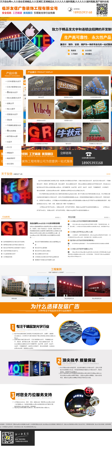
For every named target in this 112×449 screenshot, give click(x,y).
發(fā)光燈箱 (11, 131)
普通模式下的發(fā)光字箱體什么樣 (45, 260)
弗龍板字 (10, 153)
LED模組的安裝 (7, 257)
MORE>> (58, 217)
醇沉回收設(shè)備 (18, 426)
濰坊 (55, 433)
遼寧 (74, 433)
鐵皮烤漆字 (11, 158)
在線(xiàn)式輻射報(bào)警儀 (71, 424)
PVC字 (9, 147)
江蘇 (71, 433)
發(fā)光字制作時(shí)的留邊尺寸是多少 (14, 247)
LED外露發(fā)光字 (14, 81)
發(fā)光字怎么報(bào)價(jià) (43, 251)
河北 (68, 433)
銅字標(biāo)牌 (12, 136)
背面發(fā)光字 (12, 114)
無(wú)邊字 (11, 109)
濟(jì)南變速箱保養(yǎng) (30, 426)
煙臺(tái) (78, 433)
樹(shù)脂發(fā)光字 (14, 98)
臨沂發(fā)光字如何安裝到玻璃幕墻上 (81, 240)
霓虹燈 (9, 120)
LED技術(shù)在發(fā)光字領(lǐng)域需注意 (47, 257)
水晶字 (9, 142)
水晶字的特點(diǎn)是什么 (10, 251)
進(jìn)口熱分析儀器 (99, 424)
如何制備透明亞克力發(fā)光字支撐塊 (13, 241)
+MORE (108, 174)
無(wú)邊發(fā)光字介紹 (41, 254)
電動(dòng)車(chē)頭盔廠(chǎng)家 (21, 424)
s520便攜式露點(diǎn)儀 (36, 424)
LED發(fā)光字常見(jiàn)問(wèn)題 (80, 232)
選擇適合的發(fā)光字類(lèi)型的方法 (13, 244)
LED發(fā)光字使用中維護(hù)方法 (80, 249)
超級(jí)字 (10, 103)
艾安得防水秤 (9, 424)
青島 (52, 433)
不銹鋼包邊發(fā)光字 (14, 126)
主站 (44, 433)
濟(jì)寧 (58, 433)
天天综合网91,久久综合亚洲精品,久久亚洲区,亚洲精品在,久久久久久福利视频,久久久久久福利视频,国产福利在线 (54, 1)
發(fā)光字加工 (81, 424)
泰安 (62, 433)
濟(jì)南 (48, 433)
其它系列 (10, 164)
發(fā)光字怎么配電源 (41, 247)
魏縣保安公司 (59, 424)
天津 (65, 433)
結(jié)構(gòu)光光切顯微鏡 (49, 424)
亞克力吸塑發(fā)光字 (14, 88)
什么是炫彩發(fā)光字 (9, 254)
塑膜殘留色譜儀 (90, 424)
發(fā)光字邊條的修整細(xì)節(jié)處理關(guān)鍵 (48, 243)
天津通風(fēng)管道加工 (8, 426)
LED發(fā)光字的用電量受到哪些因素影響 (82, 221)
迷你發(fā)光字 (12, 92)
